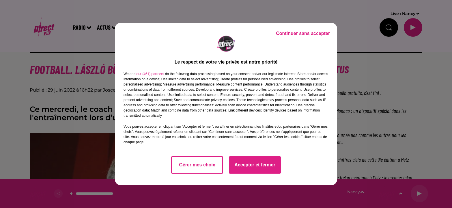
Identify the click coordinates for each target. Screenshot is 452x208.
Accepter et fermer (254, 164)
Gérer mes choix (197, 164)
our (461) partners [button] (150, 74)
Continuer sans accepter (303, 33)
